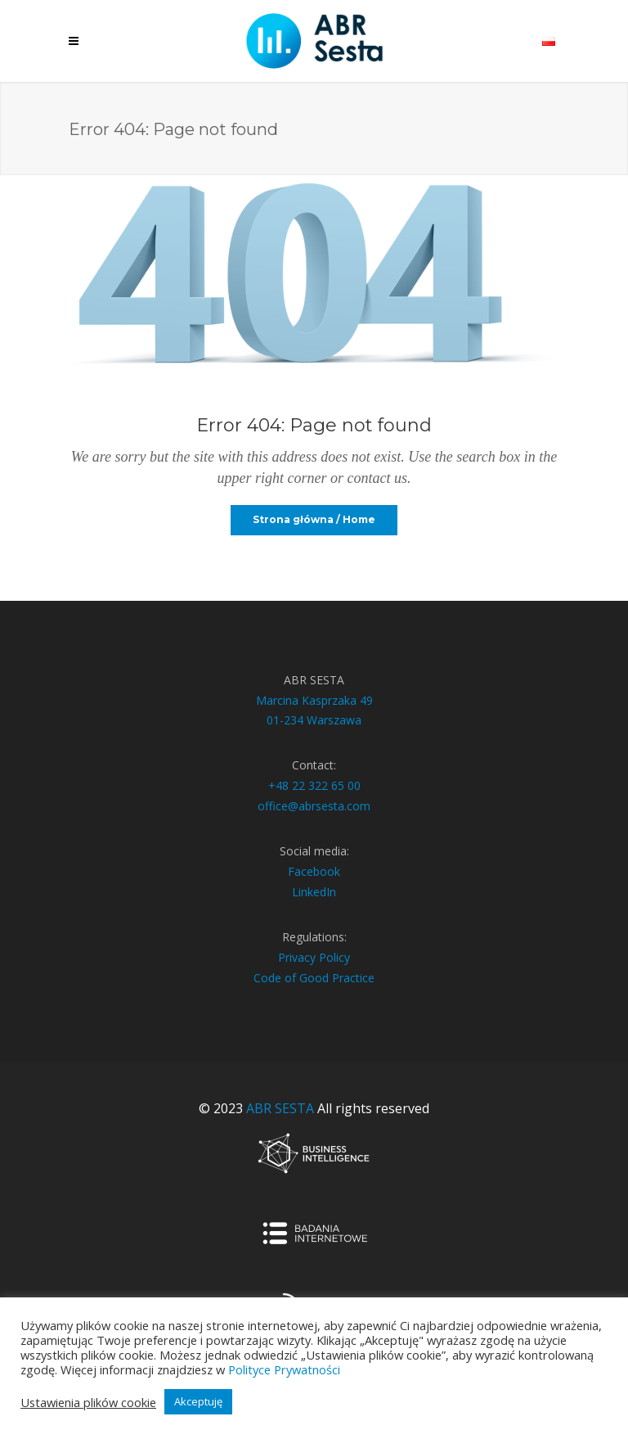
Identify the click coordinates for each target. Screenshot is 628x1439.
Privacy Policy (314, 957)
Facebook (314, 871)
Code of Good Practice (314, 978)
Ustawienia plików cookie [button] (88, 1402)
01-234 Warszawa (314, 720)
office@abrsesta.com (314, 806)
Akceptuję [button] (198, 1401)
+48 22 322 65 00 (314, 785)
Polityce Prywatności (284, 1369)
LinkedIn (314, 892)
